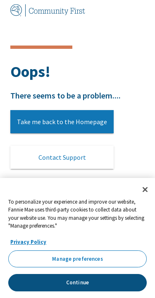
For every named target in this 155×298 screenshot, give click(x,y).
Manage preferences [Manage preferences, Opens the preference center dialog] (77, 258)
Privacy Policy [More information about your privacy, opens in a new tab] (28, 241)
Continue (77, 282)
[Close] (145, 189)
